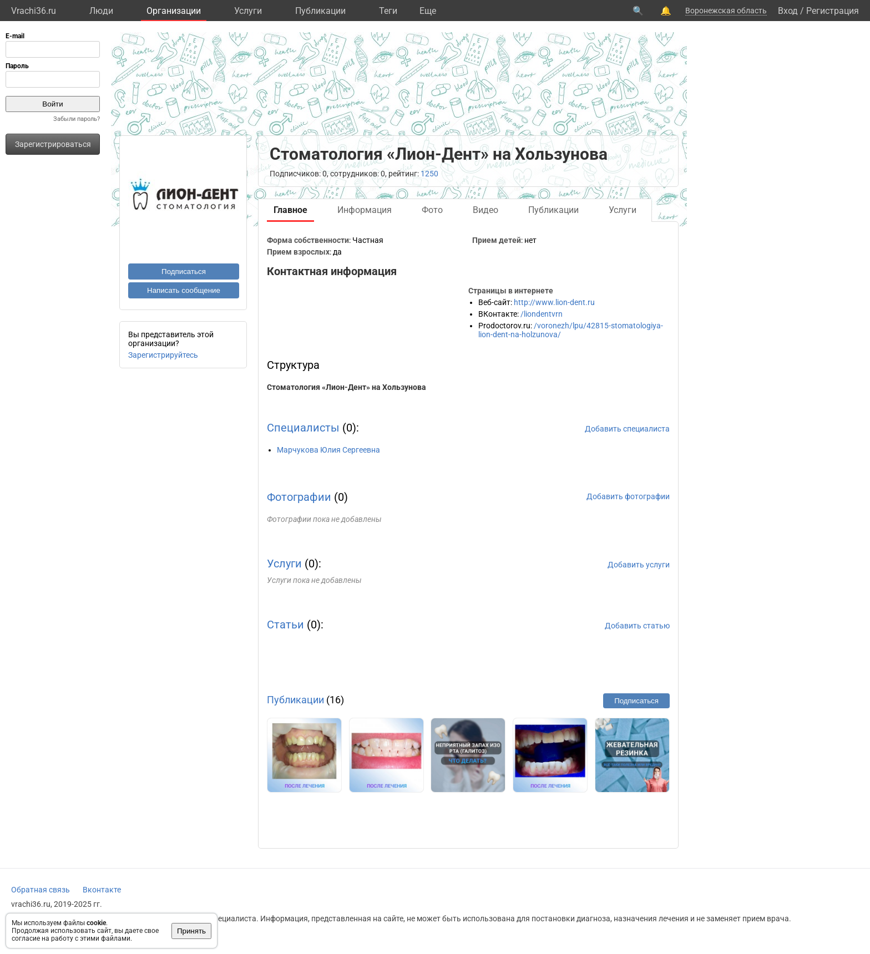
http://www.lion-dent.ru (554, 302)
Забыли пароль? (76, 119)
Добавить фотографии (628, 496)
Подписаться (183, 271)
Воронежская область (726, 10)
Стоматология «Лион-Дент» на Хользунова (346, 387)
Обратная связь (40, 889)
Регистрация (832, 11)
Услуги (248, 11)
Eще (427, 11)
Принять (191, 931)
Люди (101, 11)
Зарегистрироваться (53, 144)
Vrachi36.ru (33, 11)
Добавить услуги (639, 564)
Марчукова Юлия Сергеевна (328, 449)
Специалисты (303, 427)
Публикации (320, 11)
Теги (388, 11)
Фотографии (299, 497)
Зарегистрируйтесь (163, 355)
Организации (173, 11)
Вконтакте (102, 889)
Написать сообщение (183, 290)
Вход (788, 11)
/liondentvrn (541, 313)
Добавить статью (637, 625)
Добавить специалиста (627, 428)
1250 (429, 173)
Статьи (285, 624)
